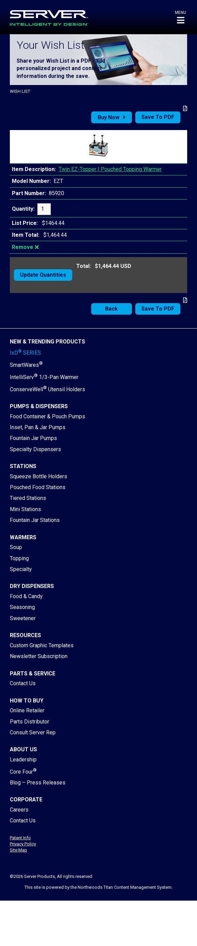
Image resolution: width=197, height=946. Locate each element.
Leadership (23, 759)
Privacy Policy (23, 843)
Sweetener (23, 618)
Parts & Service (32, 673)
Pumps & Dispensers (39, 406)
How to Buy (26, 700)
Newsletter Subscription (38, 656)
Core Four (23, 772)
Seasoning (22, 607)
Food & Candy (26, 596)
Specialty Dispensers (35, 449)
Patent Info (20, 837)
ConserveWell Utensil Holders (47, 389)
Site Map (18, 850)
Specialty (21, 569)
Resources (25, 635)
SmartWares (26, 365)
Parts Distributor (29, 721)
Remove (22, 247)
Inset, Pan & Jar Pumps (37, 427)
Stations (23, 466)
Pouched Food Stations (37, 487)
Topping (19, 558)
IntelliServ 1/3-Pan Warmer (44, 377)
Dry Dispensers (32, 586)
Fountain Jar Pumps (33, 438)
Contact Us (23, 683)
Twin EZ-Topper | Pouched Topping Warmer (110, 169)
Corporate (26, 799)
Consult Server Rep (33, 732)
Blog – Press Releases (37, 782)
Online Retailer (27, 710)
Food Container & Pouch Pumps (47, 416)
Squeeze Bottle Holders (38, 476)
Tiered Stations (28, 498)
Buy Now (108, 117)
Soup (16, 547)
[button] (181, 17)
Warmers (23, 537)
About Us (23, 749)
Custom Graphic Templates (42, 645)
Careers (19, 809)
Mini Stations (25, 509)
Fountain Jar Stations (35, 520)
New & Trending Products (47, 341)
